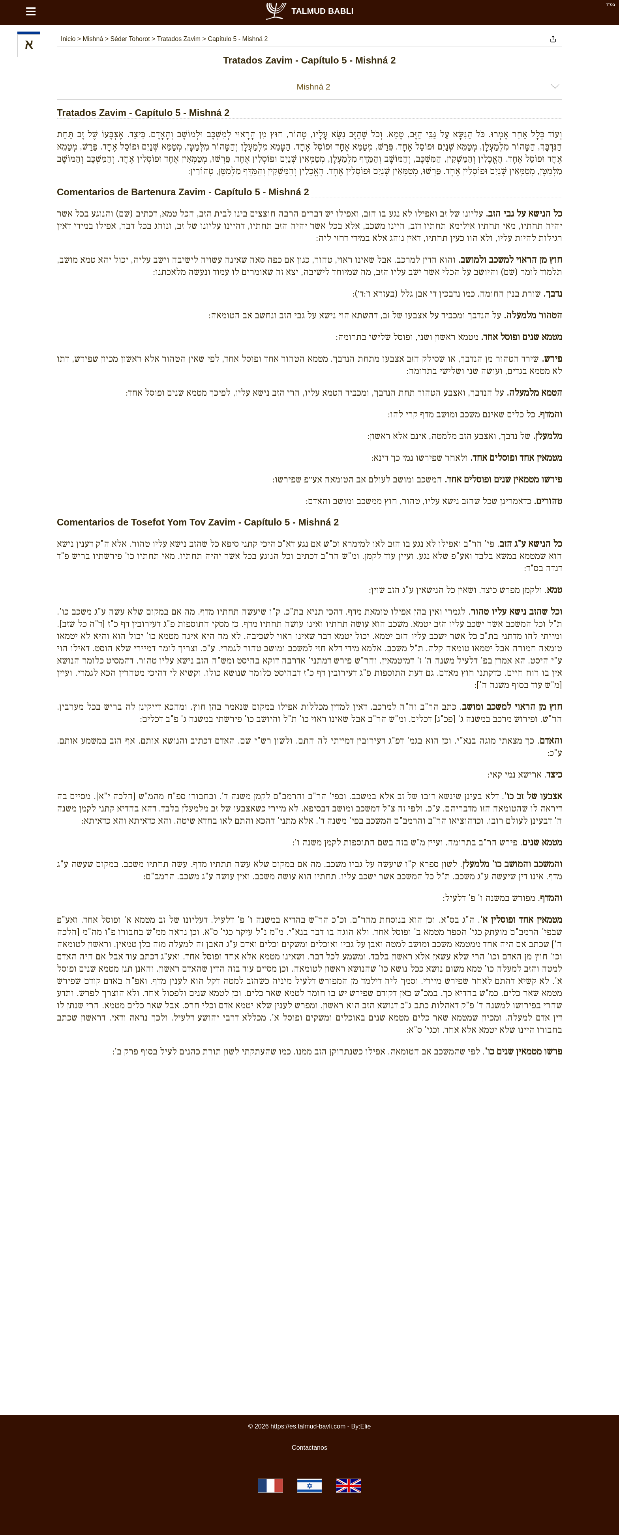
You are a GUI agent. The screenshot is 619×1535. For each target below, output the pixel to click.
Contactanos (309, 1447)
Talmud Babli (308, 10)
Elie (365, 1426)
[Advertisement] (309, 1099)
